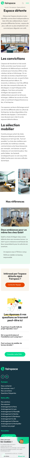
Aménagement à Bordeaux (10, 416)
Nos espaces (12, 7)
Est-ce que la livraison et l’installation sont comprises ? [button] (11, 336)
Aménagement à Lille (8, 419)
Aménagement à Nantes (9, 414)
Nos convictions (6, 391)
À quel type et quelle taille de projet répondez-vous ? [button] (11, 328)
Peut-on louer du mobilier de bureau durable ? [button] (11, 344)
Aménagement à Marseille (10, 412)
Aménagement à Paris (9, 407)
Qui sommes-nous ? (8, 388)
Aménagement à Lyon (9, 409)
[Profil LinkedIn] (7, 376)
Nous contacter (6, 386)
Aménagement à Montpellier (11, 424)
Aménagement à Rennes (9, 421)
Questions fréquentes (8, 393)
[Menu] (27, 3)
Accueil (6, 7)
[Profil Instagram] (2, 376)
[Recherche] (22, 3)
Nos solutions (5, 402)
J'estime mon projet (8, 426)
